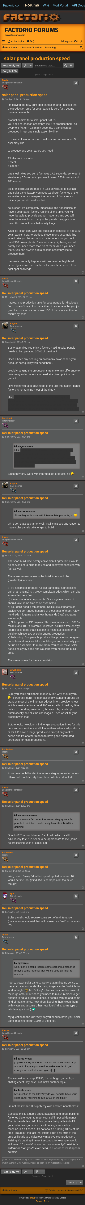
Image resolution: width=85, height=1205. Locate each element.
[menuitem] (16, 41)
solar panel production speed (37, 58)
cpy (12, 893)
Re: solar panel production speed (25, 293)
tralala (5, 278)
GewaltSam (15, 670)
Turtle (5, 935)
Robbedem (7, 749)
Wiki (46, 5)
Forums (32, 5)
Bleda (5, 80)
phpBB (33, 1198)
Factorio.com (12, 5)
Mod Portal (60, 5)
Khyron (14, 323)
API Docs (78, 5)
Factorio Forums (31, 30)
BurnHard (7, 418)
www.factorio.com (15, 35)
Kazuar (5, 1030)
